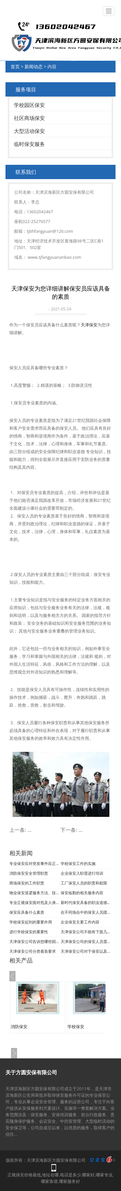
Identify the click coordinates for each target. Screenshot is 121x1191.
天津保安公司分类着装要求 (32, 951)
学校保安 (75, 1026)
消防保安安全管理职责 (28, 873)
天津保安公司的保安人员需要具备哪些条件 (85, 941)
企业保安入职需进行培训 (82, 873)
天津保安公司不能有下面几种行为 (85, 932)
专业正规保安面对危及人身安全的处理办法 (34, 902)
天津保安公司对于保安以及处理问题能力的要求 (85, 951)
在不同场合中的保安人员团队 (85, 912)
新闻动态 (34, 66)
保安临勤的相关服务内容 (82, 893)
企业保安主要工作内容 (80, 922)
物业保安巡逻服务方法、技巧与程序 (34, 893)
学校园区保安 (29, 105)
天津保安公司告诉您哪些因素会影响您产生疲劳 (34, 941)
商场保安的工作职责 (26, 883)
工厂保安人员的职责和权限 (84, 883)
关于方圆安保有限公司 (31, 1072)
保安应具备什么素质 (26, 912)
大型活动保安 (29, 131)
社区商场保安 (29, 118)
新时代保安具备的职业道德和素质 (85, 902)
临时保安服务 (29, 144)
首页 (15, 66)
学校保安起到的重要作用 (30, 922)
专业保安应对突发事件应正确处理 (34, 863)
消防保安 (19, 1026)
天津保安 (89, 325)
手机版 (64, 1167)
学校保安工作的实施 (78, 863)
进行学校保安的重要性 (28, 932)
